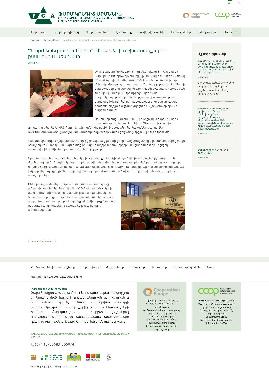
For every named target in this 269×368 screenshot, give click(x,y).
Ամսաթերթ (137, 267)
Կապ (210, 267)
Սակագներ (159, 267)
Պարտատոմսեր (97, 32)
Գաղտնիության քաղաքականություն (56, 277)
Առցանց (229, 32)
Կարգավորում (91, 267)
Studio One (71, 366)
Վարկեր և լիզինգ (68, 32)
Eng (238, 3)
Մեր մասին (40, 32)
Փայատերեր (115, 267)
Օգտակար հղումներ (187, 267)
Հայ (230, 3)
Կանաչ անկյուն (207, 32)
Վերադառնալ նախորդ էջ (43, 241)
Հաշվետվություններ (151, 32)
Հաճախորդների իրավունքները (53, 267)
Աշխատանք (123, 32)
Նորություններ (181, 32)
